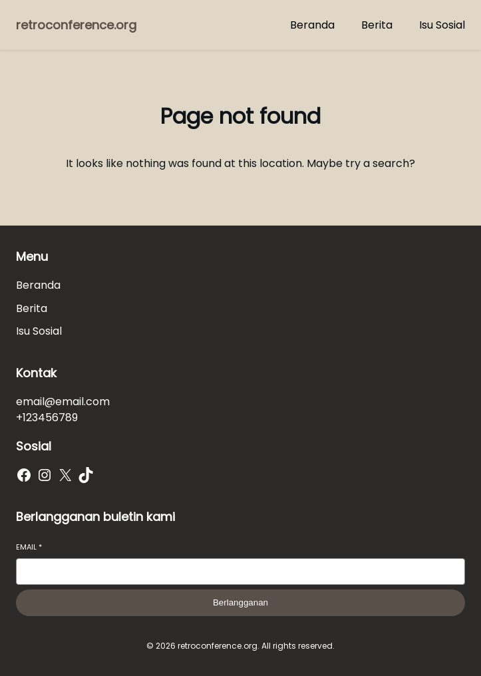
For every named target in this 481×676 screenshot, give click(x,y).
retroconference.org (76, 25)
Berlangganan (240, 602)
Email (29, 547)
